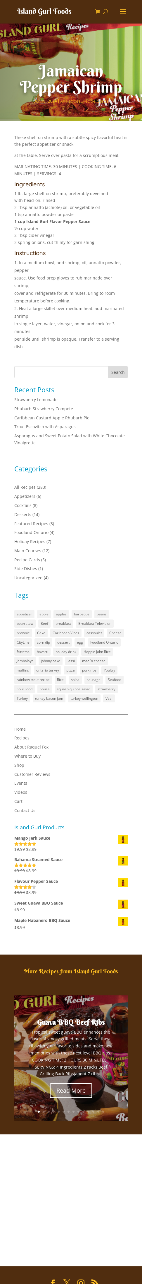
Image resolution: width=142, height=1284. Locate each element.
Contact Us (24, 810)
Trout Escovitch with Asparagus (45, 426)
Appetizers (24, 496)
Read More (71, 1090)
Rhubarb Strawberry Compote (43, 408)
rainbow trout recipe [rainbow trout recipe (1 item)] (33, 679)
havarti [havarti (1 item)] (42, 651)
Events (20, 783)
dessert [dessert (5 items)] (63, 642)
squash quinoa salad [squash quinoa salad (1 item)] (73, 689)
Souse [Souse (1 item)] (45, 689)
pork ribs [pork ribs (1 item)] (89, 670)
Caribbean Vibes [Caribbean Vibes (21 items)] (66, 632)
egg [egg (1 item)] (80, 642)
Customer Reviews (32, 774)
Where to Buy (27, 756)
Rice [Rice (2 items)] (60, 679)
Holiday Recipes (29, 541)
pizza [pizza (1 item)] (70, 670)
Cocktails (23, 505)
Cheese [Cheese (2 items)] (115, 632)
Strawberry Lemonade (36, 399)
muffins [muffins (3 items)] (23, 670)
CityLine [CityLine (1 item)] (23, 642)
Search (118, 372)
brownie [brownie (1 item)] (23, 632)
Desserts (22, 514)
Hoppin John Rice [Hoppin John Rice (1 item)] (97, 651)
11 (88, 1112)
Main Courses (27, 550)
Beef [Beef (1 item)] (44, 623)
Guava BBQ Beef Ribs (71, 1022)
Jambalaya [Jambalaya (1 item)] (25, 660)
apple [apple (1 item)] (44, 614)
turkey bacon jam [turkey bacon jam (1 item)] (49, 698)
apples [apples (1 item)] (61, 614)
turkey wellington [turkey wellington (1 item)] (84, 698)
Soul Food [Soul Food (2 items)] (24, 689)
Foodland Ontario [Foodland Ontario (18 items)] (104, 642)
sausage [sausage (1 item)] (94, 679)
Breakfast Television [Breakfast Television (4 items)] (94, 623)
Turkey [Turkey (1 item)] (22, 698)
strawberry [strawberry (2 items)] (106, 689)
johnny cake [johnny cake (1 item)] (50, 660)
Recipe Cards (95, 101)
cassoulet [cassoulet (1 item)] (94, 632)
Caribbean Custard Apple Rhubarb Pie (51, 418)
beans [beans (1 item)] (102, 614)
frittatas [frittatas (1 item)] (23, 651)
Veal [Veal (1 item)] (108, 698)
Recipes (22, 738)
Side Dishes (25, 568)
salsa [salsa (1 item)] (75, 679)
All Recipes (70, 101)
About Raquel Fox (31, 747)
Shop (19, 765)
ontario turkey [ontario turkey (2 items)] (47, 670)
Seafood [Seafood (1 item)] (114, 679)
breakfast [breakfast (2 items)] (63, 623)
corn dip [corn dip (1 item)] (43, 642)
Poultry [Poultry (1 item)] (109, 670)
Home (20, 729)
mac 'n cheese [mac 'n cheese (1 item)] (93, 660)
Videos (20, 792)
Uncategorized (28, 577)
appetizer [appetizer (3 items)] (24, 614)
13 (98, 1112)
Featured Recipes (31, 523)
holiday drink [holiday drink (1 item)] (66, 651)
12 (93, 1112)
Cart (18, 801)
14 (103, 1112)
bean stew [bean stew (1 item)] (25, 623)
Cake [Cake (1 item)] (41, 632)
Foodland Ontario (31, 532)
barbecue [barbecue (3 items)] (81, 614)
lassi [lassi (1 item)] (71, 660)
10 (83, 1112)
